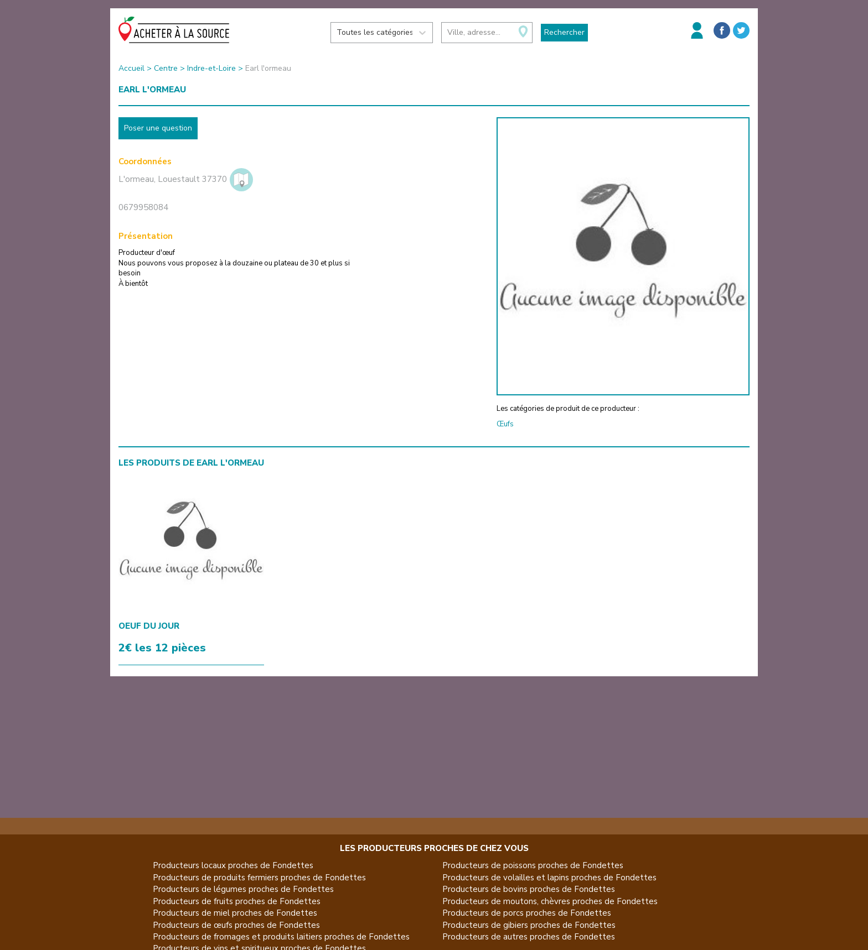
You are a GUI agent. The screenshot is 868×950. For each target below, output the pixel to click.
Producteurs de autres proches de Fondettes (528, 936)
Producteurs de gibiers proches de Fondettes (529, 925)
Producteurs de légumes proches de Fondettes (243, 889)
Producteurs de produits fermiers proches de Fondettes (259, 877)
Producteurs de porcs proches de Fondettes (526, 912)
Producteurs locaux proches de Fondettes (233, 865)
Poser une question (158, 128)
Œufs (505, 424)
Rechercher (564, 32)
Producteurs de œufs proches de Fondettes (236, 925)
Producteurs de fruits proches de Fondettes (237, 901)
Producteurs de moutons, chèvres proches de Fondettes (550, 901)
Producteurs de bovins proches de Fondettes (528, 889)
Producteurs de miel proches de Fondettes (235, 912)
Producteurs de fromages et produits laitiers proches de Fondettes (281, 936)
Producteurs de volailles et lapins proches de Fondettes (549, 877)
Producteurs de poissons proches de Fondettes (532, 865)
